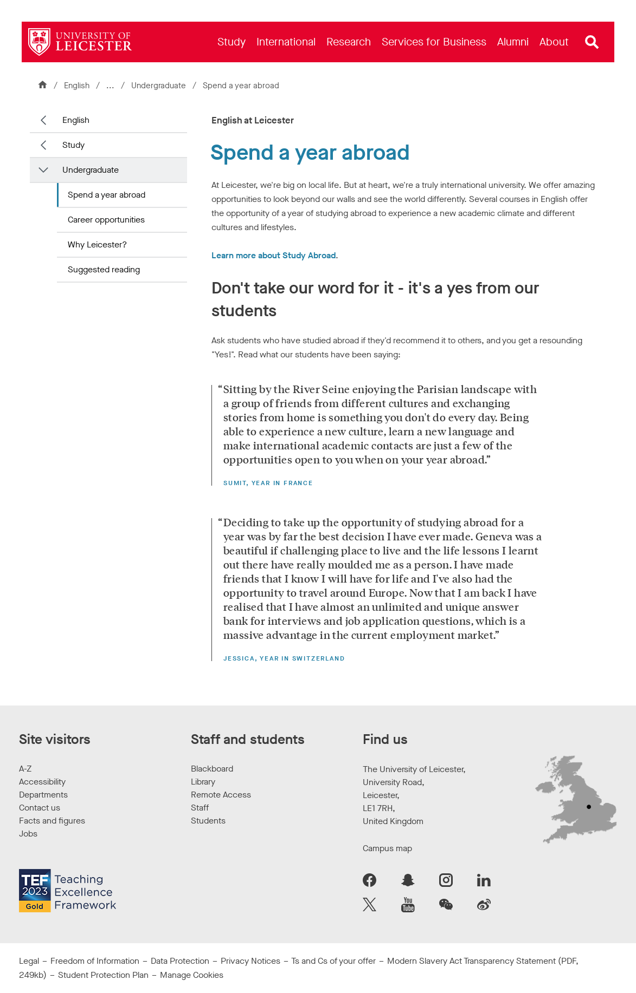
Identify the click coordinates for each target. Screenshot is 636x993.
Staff (200, 807)
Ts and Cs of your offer (333, 960)
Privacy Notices (250, 960)
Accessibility (42, 781)
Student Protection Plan (103, 975)
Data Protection (180, 960)
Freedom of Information (94, 960)
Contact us (39, 807)
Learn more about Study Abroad (273, 255)
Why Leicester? (97, 244)
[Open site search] (592, 42)
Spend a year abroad (106, 194)
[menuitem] (231, 42)
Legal (29, 960)
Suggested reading (104, 269)
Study (73, 145)
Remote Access (221, 794)
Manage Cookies (191, 975)
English (76, 85)
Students (208, 820)
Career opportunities (106, 219)
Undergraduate (159, 85)
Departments (43, 794)
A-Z (25, 768)
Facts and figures (52, 820)
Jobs (28, 833)
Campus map (387, 848)
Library (203, 781)
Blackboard (212, 768)
